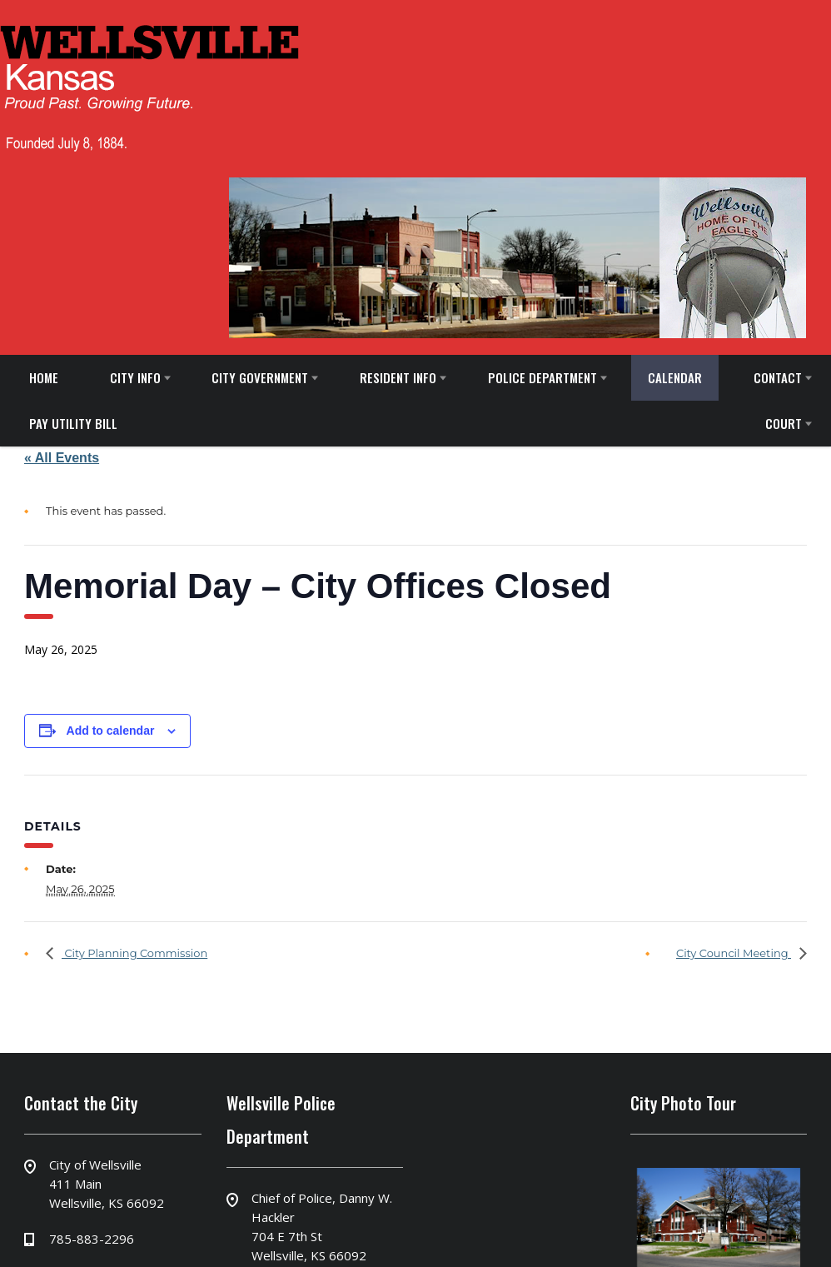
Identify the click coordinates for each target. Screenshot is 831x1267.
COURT (783, 423)
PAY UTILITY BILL (73, 423)
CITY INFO (135, 377)
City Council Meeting (733, 953)
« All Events (61, 458)
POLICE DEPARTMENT (542, 377)
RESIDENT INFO (398, 377)
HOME (43, 377)
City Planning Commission (134, 953)
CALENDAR (675, 377)
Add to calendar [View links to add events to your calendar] (111, 730)
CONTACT (778, 377)
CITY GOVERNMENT (259, 377)
